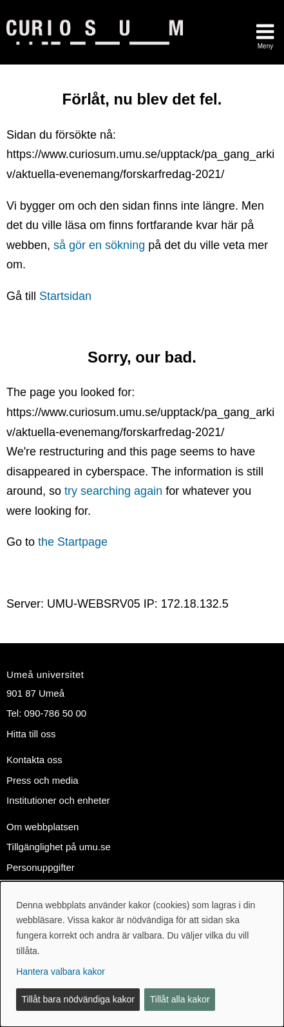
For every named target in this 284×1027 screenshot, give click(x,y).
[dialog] (142, 954)
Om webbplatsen (42, 826)
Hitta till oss (31, 733)
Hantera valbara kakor (60, 971)
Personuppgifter (40, 867)
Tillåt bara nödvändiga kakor (78, 999)
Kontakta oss (34, 759)
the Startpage (73, 541)
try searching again (113, 490)
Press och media (42, 780)
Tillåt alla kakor (180, 999)
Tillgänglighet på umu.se (58, 846)
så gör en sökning (99, 245)
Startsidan (65, 296)
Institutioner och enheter (58, 800)
